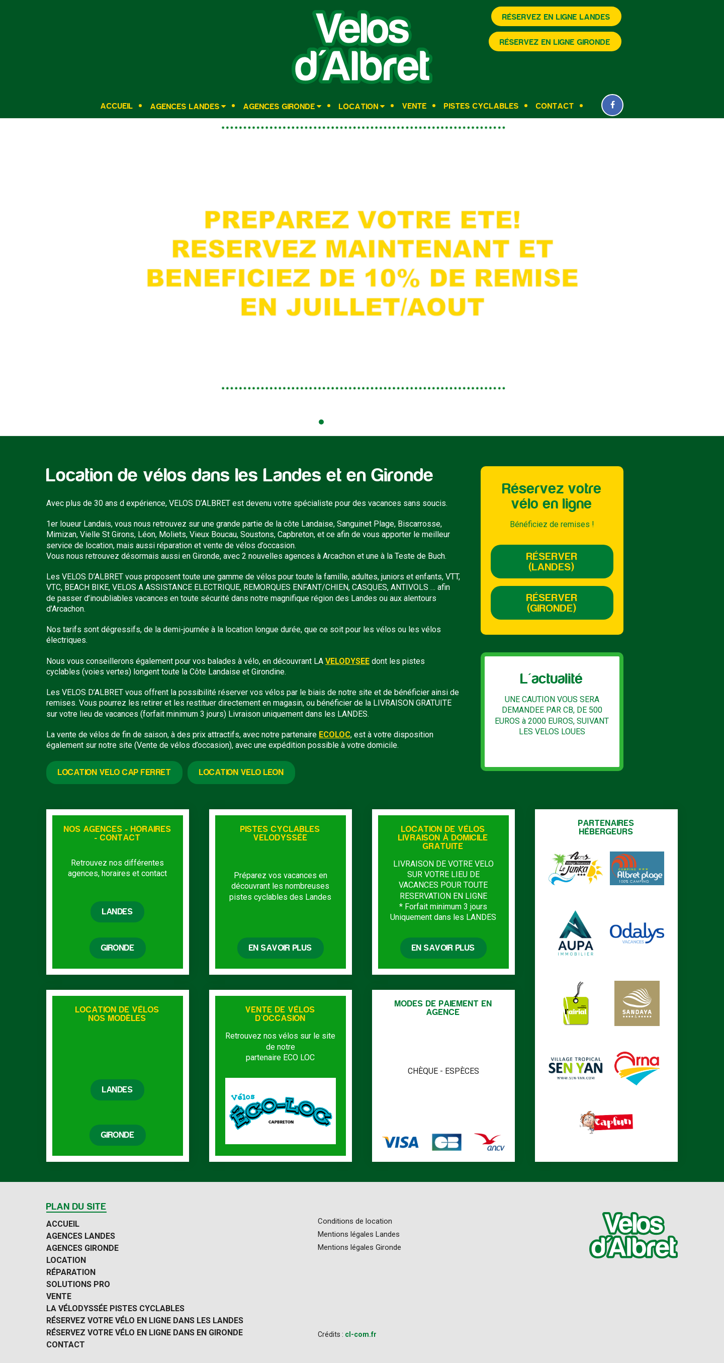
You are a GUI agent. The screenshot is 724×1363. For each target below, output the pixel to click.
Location (359, 106)
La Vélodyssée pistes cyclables (115, 1309)
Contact (555, 106)
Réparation (71, 1272)
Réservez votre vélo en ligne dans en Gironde (144, 1333)
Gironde (118, 948)
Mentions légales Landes (359, 1234)
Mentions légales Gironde (359, 1247)
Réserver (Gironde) (552, 603)
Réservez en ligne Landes (556, 17)
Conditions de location (355, 1221)
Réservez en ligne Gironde (555, 42)
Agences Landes (185, 106)
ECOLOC (334, 734)
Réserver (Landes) (552, 562)
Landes (117, 911)
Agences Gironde (279, 106)
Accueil (117, 106)
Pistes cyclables (481, 106)
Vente (414, 106)
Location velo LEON (241, 772)
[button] (321, 421)
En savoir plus (280, 948)
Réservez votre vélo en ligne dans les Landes (144, 1321)
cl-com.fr (361, 1334)
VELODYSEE (347, 661)
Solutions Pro (78, 1285)
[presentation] (18, 277)
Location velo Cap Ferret (114, 772)
